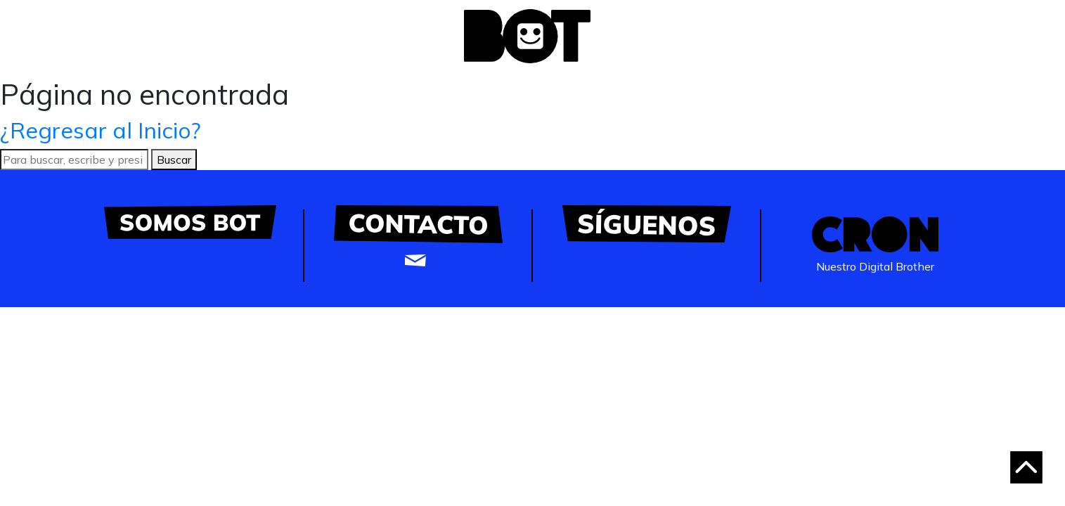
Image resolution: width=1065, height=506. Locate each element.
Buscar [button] (174, 160)
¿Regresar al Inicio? (100, 130)
